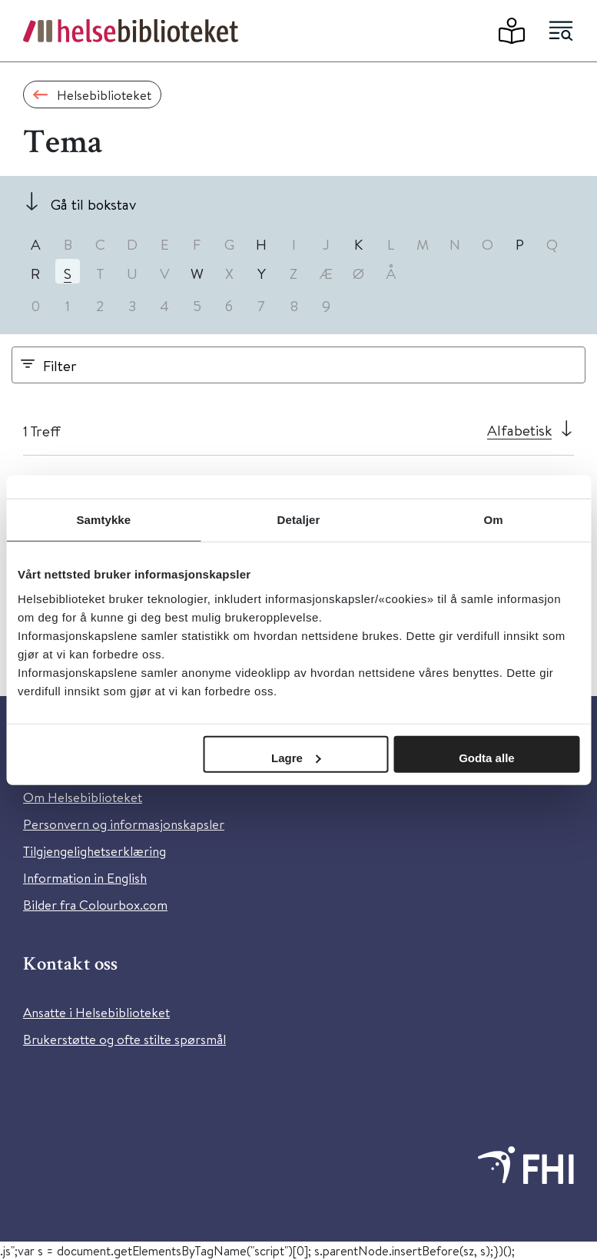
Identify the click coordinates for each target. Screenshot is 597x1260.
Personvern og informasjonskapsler (123, 824)
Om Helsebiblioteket (82, 797)
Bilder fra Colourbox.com (95, 905)
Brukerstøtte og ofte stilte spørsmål (124, 1039)
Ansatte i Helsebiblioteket (96, 1012)
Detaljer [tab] (298, 519)
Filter (60, 365)
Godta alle (487, 757)
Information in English (85, 878)
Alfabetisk (519, 429)
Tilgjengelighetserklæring (94, 851)
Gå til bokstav (93, 204)
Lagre (296, 757)
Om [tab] (493, 519)
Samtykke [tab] (103, 519)
